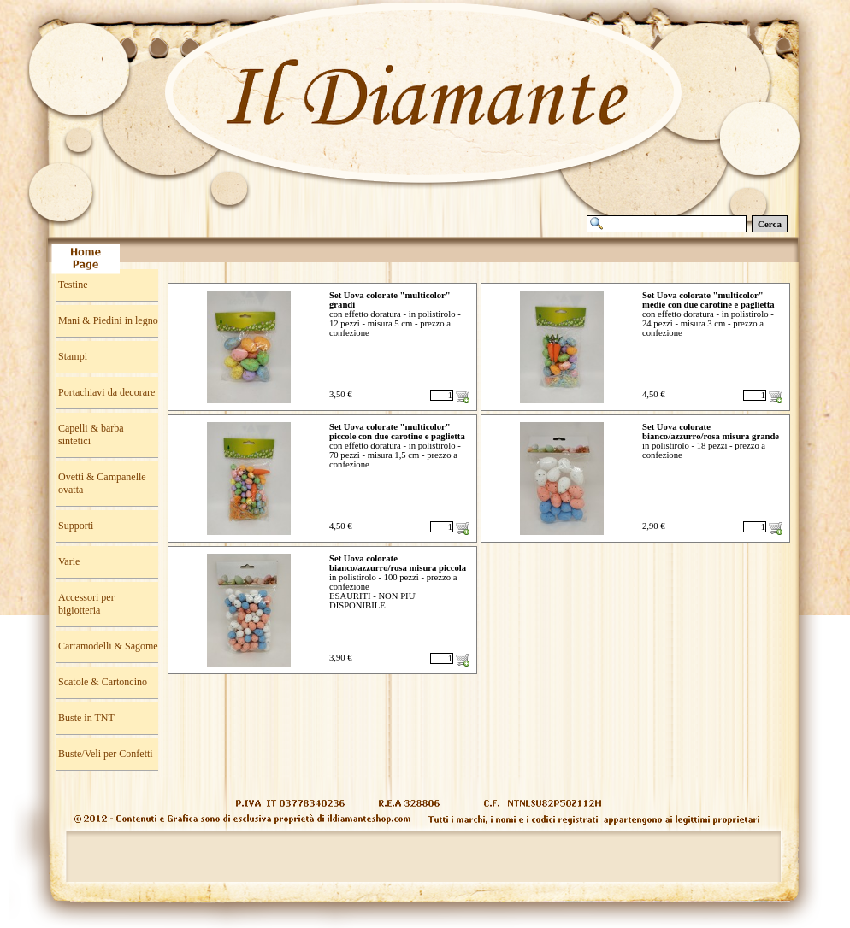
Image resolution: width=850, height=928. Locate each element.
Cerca (770, 224)
